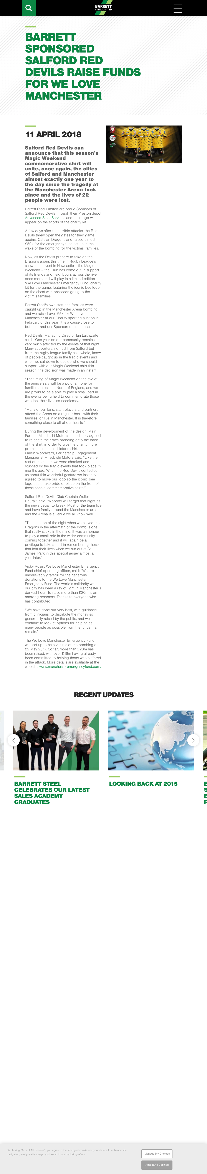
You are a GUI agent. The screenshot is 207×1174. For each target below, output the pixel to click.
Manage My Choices (157, 1155)
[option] (56, 761)
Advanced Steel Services (45, 218)
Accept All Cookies (157, 1166)
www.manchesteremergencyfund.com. (70, 667)
